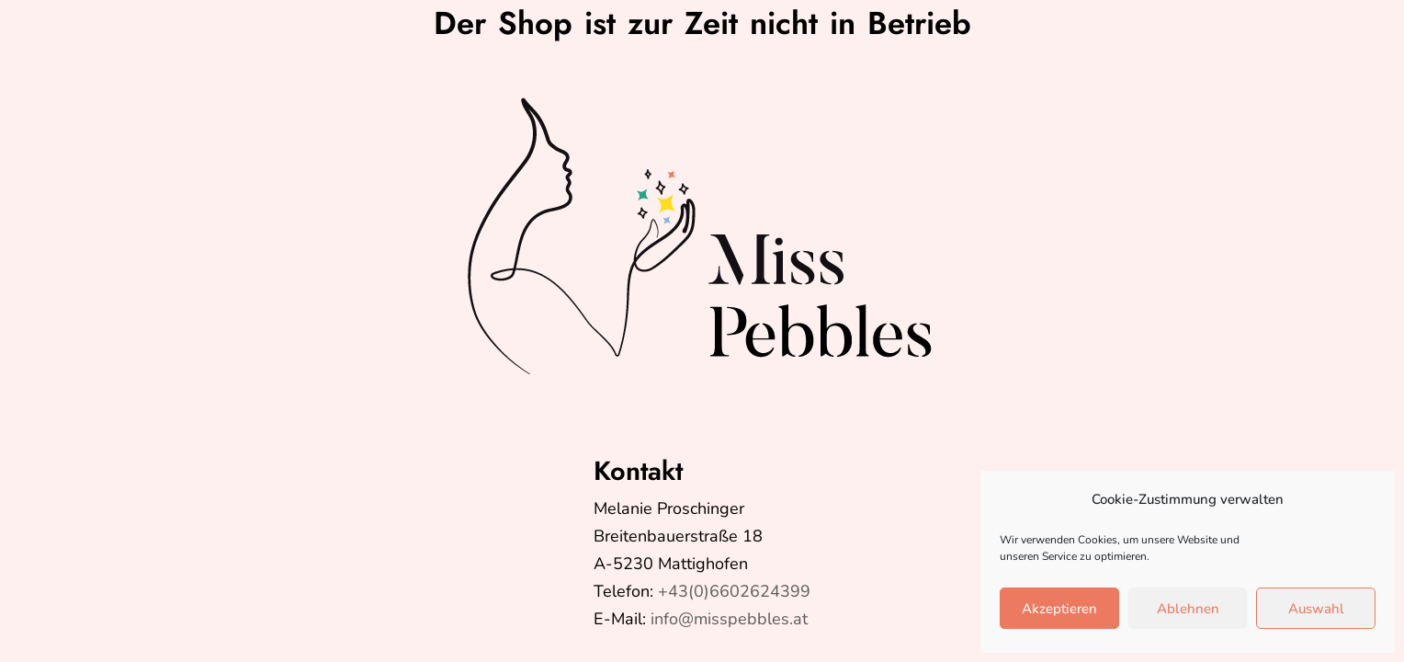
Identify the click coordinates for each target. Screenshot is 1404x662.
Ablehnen (1188, 608)
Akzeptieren (1059, 608)
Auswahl (1316, 608)
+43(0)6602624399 (734, 591)
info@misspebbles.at (729, 619)
